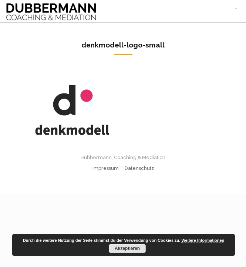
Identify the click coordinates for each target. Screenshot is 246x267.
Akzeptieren (127, 248)
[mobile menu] (236, 11)
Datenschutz (139, 168)
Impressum (105, 168)
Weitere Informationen (202, 240)
